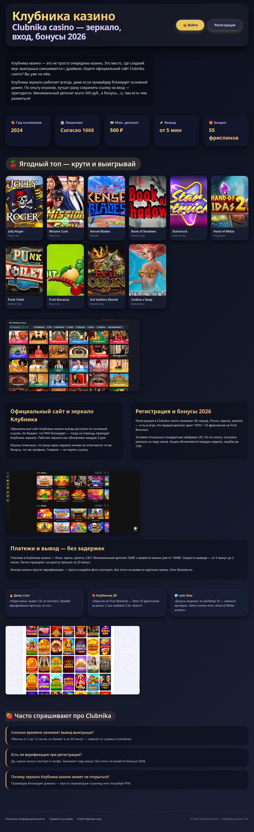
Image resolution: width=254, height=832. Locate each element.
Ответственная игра (89, 819)
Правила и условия (61, 819)
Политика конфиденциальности (25, 819)
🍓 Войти (190, 25)
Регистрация (225, 25)
